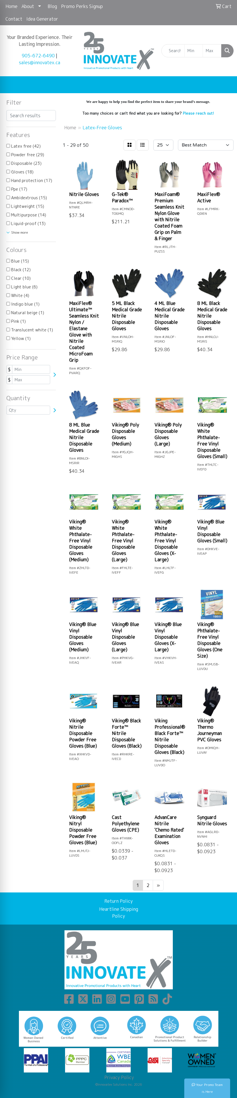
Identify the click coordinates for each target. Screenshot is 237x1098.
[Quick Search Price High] (212, 50)
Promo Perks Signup (82, 6)
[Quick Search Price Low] (193, 50)
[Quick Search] (173, 50)
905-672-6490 (38, 55)
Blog (52, 6)
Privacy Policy (118, 1077)
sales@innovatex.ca (39, 62)
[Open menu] (225, 85)
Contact (13, 19)
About (27, 6)
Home (11, 6)
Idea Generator (42, 19)
